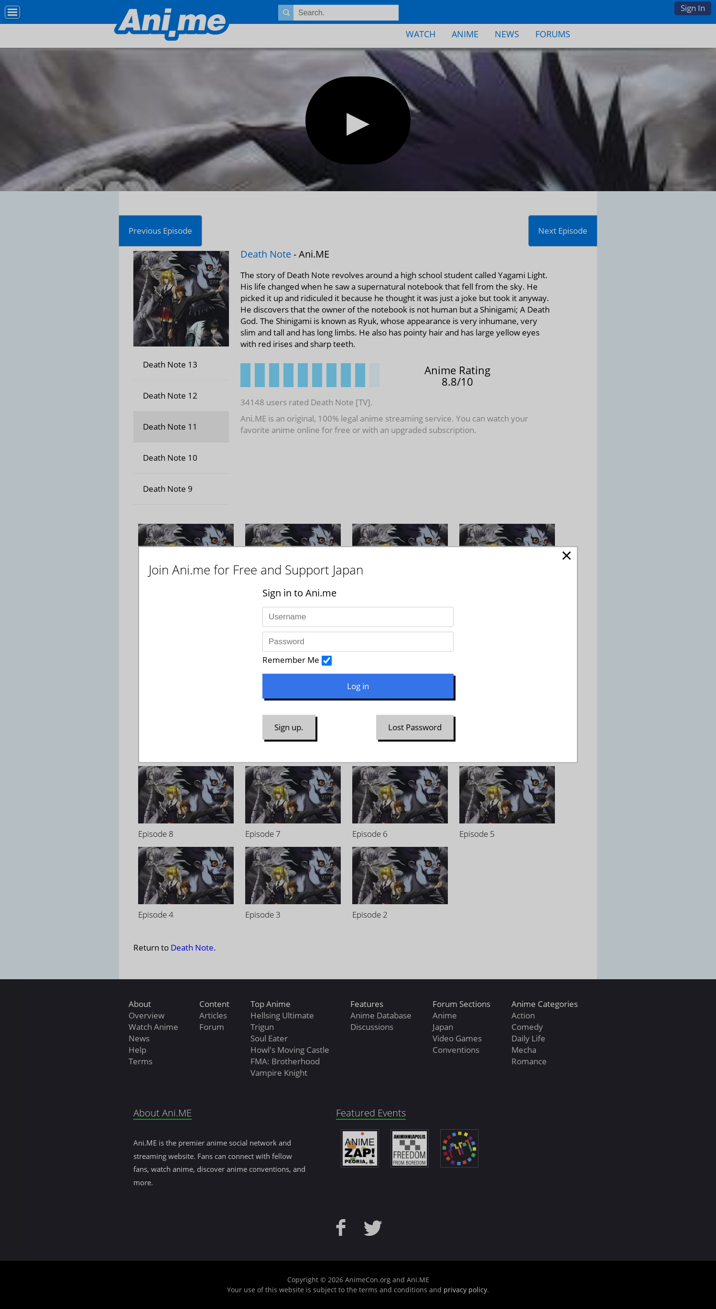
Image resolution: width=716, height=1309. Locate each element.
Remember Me (290, 659)
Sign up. (289, 727)
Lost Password (415, 727)
